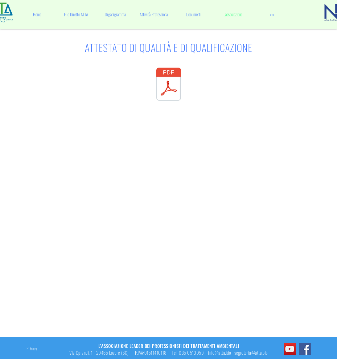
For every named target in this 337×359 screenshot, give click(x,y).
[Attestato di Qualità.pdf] (169, 84)
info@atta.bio (219, 352)
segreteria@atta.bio (251, 352)
